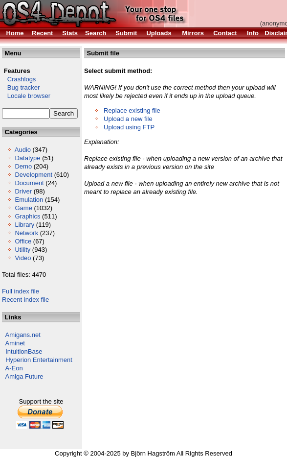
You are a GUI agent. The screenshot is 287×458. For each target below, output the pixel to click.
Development (33, 174)
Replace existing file (132, 110)
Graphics (27, 216)
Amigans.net (23, 334)
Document (29, 183)
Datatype (27, 158)
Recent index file (25, 299)
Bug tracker (21, 87)
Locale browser (26, 95)
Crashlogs (19, 79)
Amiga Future (24, 376)
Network (26, 233)
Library (24, 224)
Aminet (15, 343)
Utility (22, 249)
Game (23, 208)
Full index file (20, 291)
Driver (23, 191)
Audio (23, 149)
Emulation (29, 199)
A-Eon (14, 368)
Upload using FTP (129, 127)
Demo (23, 166)
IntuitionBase (23, 351)
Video (23, 258)
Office (23, 241)
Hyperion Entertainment (38, 359)
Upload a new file (128, 118)
